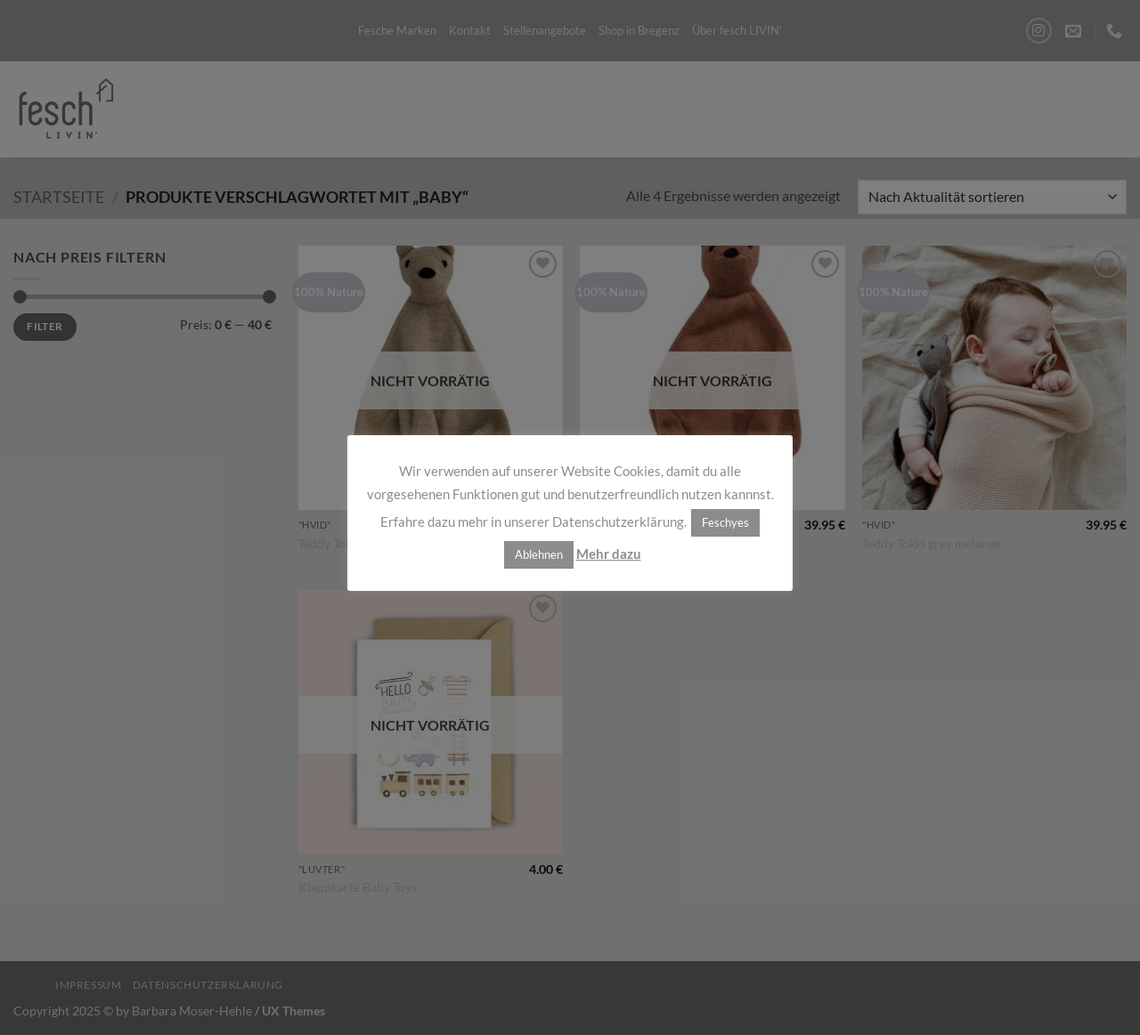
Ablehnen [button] (539, 554)
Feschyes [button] (725, 522)
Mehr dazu (608, 554)
